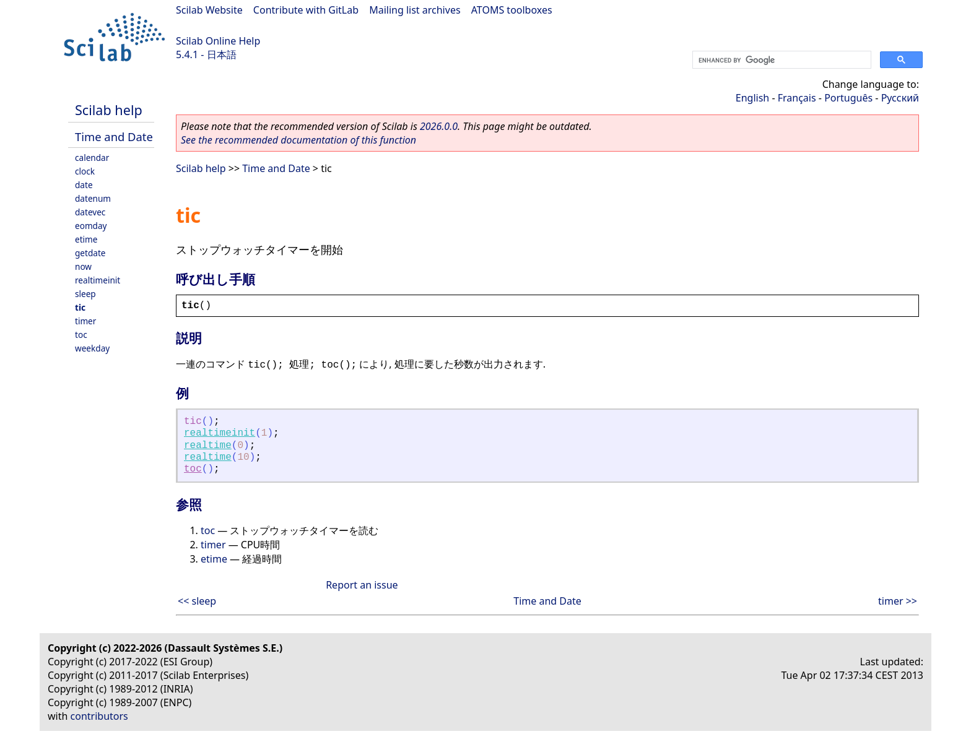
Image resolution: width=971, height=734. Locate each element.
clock (85, 171)
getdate (90, 253)
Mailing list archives (414, 10)
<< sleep (197, 601)
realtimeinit (97, 280)
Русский (900, 98)
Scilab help (108, 110)
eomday (91, 225)
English (752, 98)
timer (85, 321)
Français (797, 98)
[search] (781, 60)
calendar (92, 157)
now (83, 266)
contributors (99, 716)
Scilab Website (209, 10)
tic (80, 307)
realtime (208, 445)
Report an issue (362, 585)
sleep (85, 294)
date (84, 185)
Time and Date (114, 136)
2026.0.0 (439, 126)
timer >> (897, 601)
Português (848, 98)
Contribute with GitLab (306, 10)
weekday (92, 348)
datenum (93, 198)
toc (81, 334)
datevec (90, 212)
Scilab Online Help (218, 41)
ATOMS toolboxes (511, 10)
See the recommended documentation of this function (298, 140)
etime (86, 239)
